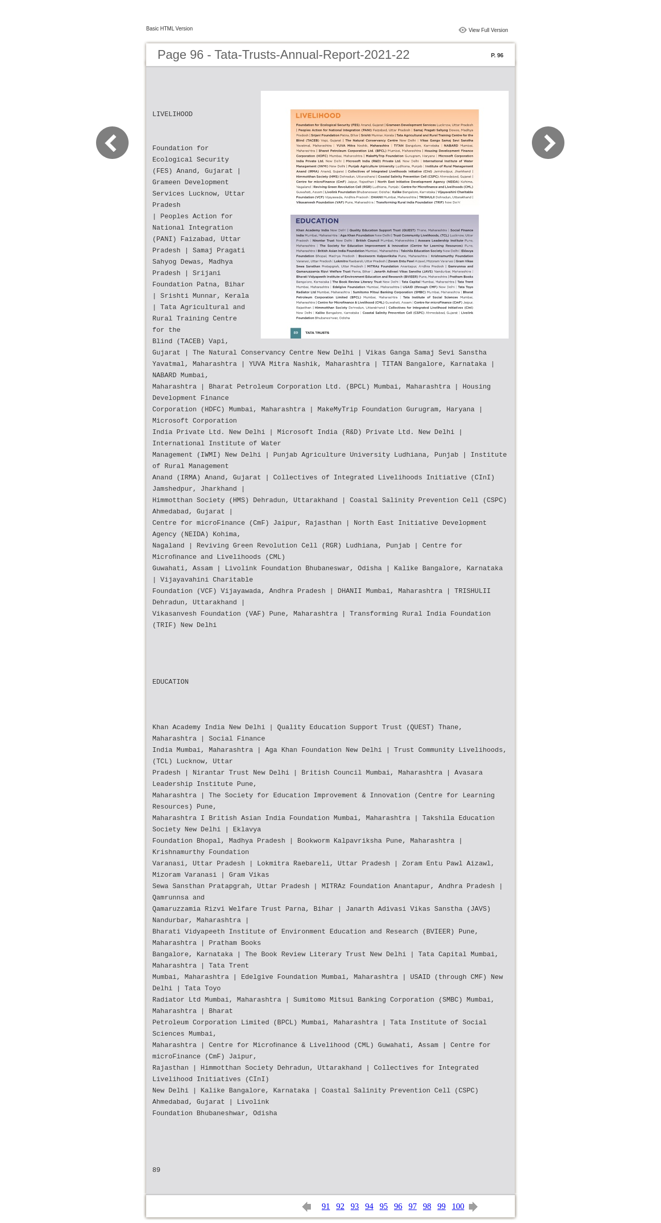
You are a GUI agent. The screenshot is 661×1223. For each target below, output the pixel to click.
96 (398, 1206)
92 (340, 1206)
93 (355, 1206)
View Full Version (488, 30)
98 (427, 1206)
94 (369, 1206)
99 (441, 1206)
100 (458, 1206)
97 (412, 1206)
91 (326, 1206)
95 (384, 1206)
